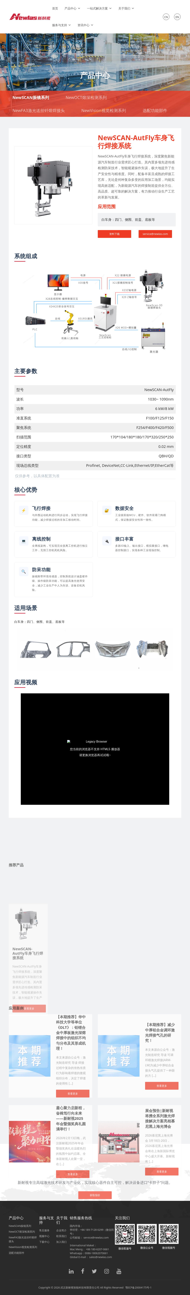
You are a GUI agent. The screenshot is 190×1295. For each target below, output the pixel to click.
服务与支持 (61, 25)
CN (166, 17)
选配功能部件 (155, 110)
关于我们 (126, 8)
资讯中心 (86, 25)
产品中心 (73, 8)
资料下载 (114, 234)
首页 (55, 8)
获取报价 (95, 1232)
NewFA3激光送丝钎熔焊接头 (38, 110)
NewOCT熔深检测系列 (86, 97)
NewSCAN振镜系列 (30, 97)
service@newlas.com (155, 234)
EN (177, 17)
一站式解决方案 (99, 8)
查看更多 (162, 1289)
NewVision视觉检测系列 (103, 110)
